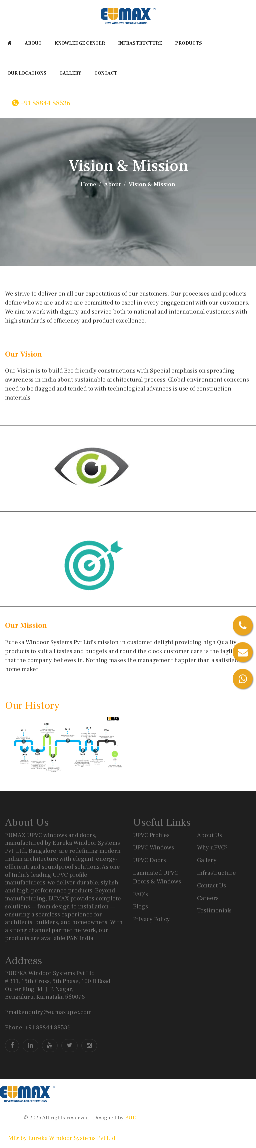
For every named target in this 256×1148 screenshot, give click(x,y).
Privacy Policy (151, 919)
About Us (209, 835)
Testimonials (214, 910)
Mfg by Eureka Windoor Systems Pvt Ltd (61, 1138)
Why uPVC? (212, 847)
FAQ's (140, 894)
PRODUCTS (188, 43)
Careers (208, 898)
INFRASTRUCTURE (140, 43)
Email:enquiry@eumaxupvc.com (48, 1012)
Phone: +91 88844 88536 (38, 1027)
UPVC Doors (149, 860)
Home (88, 184)
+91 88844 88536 (41, 103)
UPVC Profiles (151, 835)
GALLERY (70, 73)
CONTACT (105, 73)
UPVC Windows (153, 847)
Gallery (207, 860)
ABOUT (33, 43)
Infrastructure (216, 873)
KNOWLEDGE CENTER (80, 43)
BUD (130, 1117)
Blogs (140, 906)
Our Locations (26, 73)
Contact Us (211, 885)
